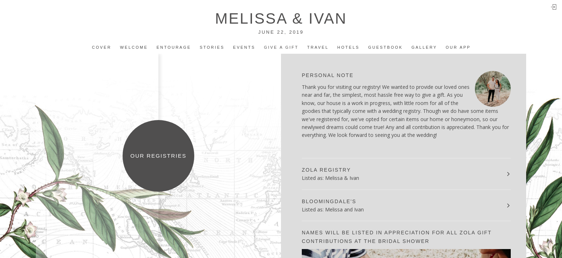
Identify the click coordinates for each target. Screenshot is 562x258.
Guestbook (385, 47)
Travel (318, 47)
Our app (458, 47)
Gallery (424, 47)
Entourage (174, 47)
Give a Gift (281, 47)
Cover (101, 47)
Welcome (134, 47)
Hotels (348, 47)
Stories (212, 47)
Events (244, 47)
